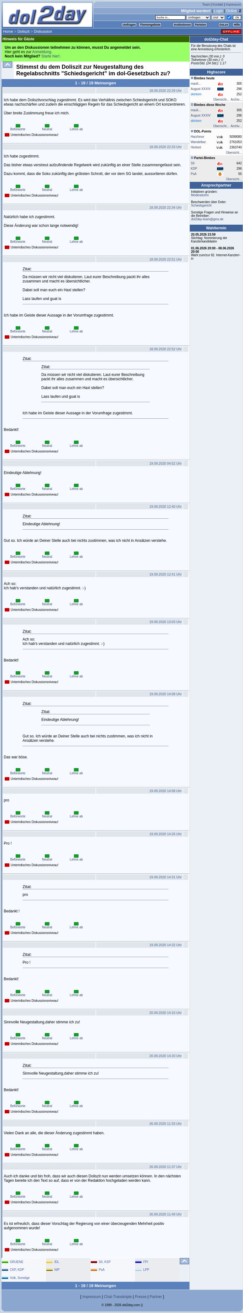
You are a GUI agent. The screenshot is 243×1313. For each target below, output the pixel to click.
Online (231, 11)
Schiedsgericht (201, 205)
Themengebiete (150, 24)
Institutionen (182, 24)
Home (8, 31)
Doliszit (24, 31)
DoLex (224, 24)
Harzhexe (197, 136)
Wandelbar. (198, 142)
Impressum (233, 4)
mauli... (196, 83)
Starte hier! (50, 56)
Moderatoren (200, 195)
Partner (156, 1297)
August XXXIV (200, 89)
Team (206, 4)
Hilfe (237, 24)
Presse (141, 1297)
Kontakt (217, 4)
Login (218, 11)
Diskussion (43, 31)
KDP (194, 168)
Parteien (200, 24)
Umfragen (129, 24)
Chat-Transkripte (118, 1297)
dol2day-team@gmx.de (207, 219)
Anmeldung (41, 52)
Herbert (196, 147)
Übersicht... (221, 99)
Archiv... (236, 99)
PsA (193, 174)
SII (192, 163)
